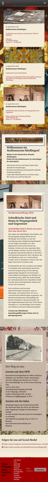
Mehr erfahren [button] (29, 469)
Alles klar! (40, 470)
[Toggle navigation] (44, 3)
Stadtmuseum (20, 396)
